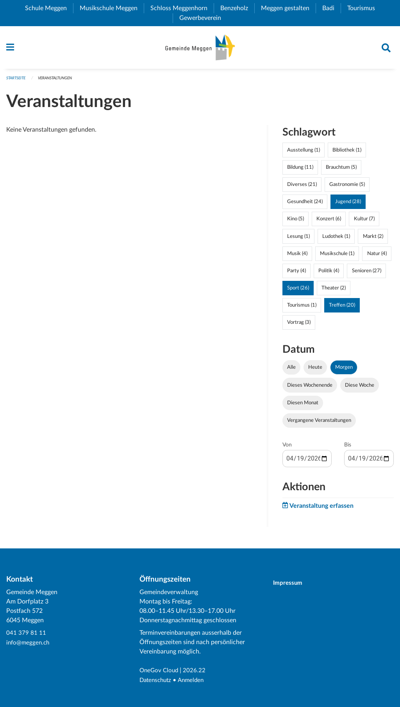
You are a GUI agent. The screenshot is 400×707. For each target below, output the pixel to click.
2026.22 (196, 671)
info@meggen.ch (29, 643)
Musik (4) (297, 256)
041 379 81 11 (26, 633)
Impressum (291, 583)
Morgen (344, 370)
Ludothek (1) (336, 239)
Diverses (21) (302, 187)
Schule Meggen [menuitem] (49, 8)
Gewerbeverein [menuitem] (203, 18)
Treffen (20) (342, 308)
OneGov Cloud (159, 671)
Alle (291, 370)
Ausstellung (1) (303, 152)
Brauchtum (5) (341, 170)
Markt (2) (373, 239)
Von (287, 447)
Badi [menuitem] (331, 8)
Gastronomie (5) (347, 187)
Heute (315, 370)
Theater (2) (333, 291)
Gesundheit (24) (305, 204)
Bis (347, 447)
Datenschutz (156, 680)
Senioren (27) (366, 273)
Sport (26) (298, 291)
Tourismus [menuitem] (364, 8)
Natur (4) (377, 256)
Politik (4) (328, 273)
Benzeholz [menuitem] (237, 8)
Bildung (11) (300, 170)
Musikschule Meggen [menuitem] (112, 8)
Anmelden (194, 680)
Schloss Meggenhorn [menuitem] (182, 8)
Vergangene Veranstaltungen (319, 423)
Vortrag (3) (299, 325)
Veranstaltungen (60, 81)
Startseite (17, 81)
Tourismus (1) (301, 308)
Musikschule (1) (337, 256)
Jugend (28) (348, 204)
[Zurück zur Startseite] (200, 49)
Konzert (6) (328, 222)
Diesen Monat (302, 405)
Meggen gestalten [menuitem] (288, 8)
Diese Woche (359, 388)
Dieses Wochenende (309, 388)
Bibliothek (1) (346, 152)
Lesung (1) (298, 239)
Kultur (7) (364, 222)
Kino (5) (295, 222)
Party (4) (296, 273)
